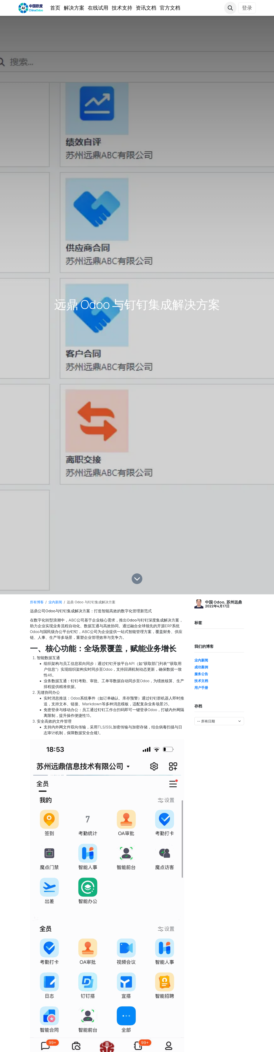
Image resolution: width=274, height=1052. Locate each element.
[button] (230, 8)
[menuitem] (55, 7)
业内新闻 (55, 602)
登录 (247, 8)
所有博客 (37, 602)
